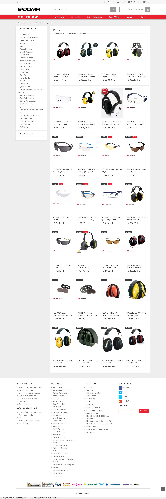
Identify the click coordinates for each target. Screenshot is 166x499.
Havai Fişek (24, 84)
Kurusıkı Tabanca (92, 413)
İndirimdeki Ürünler (94, 17)
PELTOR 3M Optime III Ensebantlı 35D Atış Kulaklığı (134, 267)
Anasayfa (59, 17)
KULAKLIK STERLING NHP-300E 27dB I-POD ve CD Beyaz (112, 124)
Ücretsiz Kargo (59, 33)
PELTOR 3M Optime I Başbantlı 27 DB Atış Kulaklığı (109, 76)
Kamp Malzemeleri (26, 81)
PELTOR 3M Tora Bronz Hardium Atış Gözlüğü (110, 266)
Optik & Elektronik (26, 58)
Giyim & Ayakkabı (26, 52)
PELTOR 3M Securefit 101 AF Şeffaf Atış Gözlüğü (136, 123)
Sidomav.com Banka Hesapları (30, 393)
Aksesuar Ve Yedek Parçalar (30, 115)
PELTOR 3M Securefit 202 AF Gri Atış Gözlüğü (62, 171)
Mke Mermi (90, 432)
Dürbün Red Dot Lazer (28, 101)
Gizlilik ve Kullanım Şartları (43, 23)
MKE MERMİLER (25, 55)
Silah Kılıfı (23, 112)
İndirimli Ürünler (25, 43)
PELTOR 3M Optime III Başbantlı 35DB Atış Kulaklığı (61, 76)
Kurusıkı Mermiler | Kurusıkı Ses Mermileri (30, 90)
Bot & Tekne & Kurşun (28, 104)
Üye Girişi (110, 2)
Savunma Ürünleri (26, 118)
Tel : (19, 2)
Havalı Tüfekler (25, 78)
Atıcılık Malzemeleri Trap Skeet (31, 110)
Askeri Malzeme (25, 124)
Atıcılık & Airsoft (26, 49)
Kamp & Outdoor (26, 66)
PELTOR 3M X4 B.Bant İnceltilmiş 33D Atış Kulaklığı (137, 75)
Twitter (123, 397)
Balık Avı (23, 75)
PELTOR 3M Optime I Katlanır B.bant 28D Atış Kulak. (86, 124)
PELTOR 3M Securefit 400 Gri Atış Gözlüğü (62, 266)
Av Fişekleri (24, 127)
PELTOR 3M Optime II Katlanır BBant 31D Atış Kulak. (86, 76)
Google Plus (125, 401)
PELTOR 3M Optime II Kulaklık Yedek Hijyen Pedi (62, 314)
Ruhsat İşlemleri (92, 427)
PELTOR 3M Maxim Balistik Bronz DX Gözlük (136, 171)
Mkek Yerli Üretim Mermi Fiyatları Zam (100, 424)
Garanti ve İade (24, 404)
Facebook (124, 388)
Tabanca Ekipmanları (27, 61)
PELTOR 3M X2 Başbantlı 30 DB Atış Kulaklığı (137, 218)
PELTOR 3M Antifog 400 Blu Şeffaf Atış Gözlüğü (112, 218)
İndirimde (83, 33)
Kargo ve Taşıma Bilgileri (28, 398)
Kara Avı (23, 46)
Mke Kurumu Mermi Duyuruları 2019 (99, 421)
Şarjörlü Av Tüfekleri (27, 40)
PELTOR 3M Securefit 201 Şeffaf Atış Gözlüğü (62, 123)
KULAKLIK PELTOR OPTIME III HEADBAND (136, 362)
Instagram (124, 392)
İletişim (146, 2)
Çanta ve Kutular (26, 87)
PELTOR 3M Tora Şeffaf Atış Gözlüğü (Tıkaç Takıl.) (88, 171)
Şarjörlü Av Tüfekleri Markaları (97, 429)
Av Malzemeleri (25, 63)
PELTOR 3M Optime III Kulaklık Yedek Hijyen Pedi (87, 314)
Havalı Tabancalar (93, 408)
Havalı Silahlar (25, 72)
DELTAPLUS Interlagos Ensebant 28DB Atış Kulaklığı (86, 267)
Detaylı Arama (24, 423)
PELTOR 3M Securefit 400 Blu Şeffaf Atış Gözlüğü (87, 218)
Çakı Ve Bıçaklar (26, 107)
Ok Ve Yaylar (24, 69)
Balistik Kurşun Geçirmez (29, 37)
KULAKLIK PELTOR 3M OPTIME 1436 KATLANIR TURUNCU (111, 315)
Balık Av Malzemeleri (27, 98)
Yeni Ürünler (75, 17)
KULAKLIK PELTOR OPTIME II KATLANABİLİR (88, 362)
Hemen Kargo (72, 33)
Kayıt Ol (121, 2)
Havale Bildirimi (135, 2)
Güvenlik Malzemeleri (28, 121)
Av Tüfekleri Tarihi (26, 390)
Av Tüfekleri (24, 35)
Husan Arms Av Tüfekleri (95, 410)
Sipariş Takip (114, 17)
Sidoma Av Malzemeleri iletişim (30, 387)
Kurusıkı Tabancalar (27, 95)
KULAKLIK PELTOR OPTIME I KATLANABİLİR (137, 314)
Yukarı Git (163, 489)
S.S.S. (21, 418)
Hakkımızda (130, 17)
